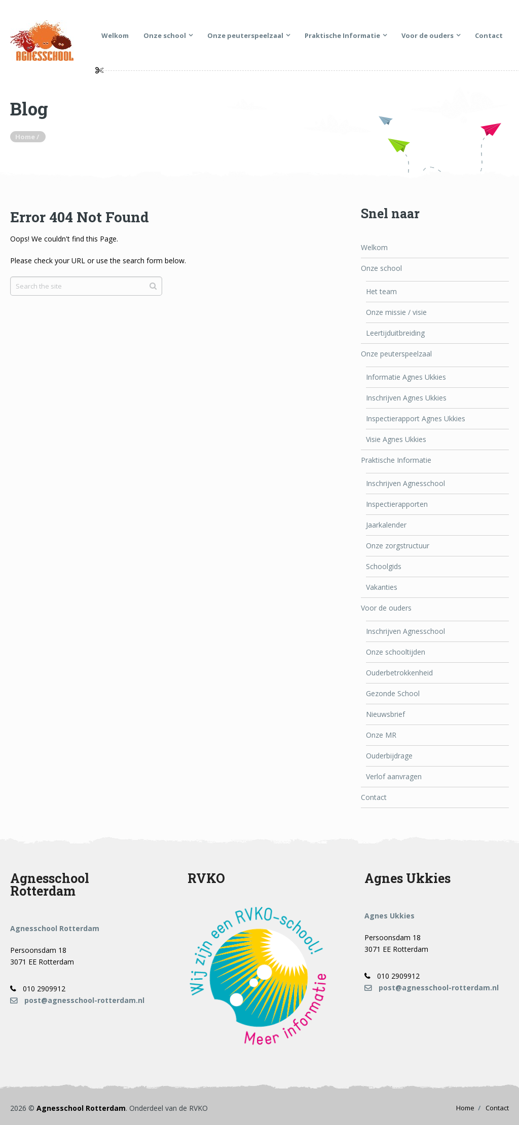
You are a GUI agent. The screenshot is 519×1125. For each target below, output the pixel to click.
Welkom (115, 35)
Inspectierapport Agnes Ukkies (415, 418)
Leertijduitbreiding (395, 333)
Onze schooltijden (395, 652)
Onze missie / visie (396, 312)
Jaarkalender (386, 525)
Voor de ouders (427, 35)
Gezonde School (393, 693)
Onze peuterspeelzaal (245, 35)
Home (465, 1107)
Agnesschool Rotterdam (81, 1108)
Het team (381, 291)
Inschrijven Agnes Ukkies (406, 398)
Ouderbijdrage (389, 755)
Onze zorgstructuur (397, 545)
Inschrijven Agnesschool (405, 483)
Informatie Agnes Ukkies (406, 377)
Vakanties (381, 587)
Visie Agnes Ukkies (396, 439)
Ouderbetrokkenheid (399, 672)
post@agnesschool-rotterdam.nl (77, 1000)
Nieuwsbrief (385, 714)
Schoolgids (383, 566)
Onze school (164, 35)
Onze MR (381, 735)
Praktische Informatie (342, 35)
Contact (489, 35)
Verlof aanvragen (394, 776)
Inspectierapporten (397, 504)
